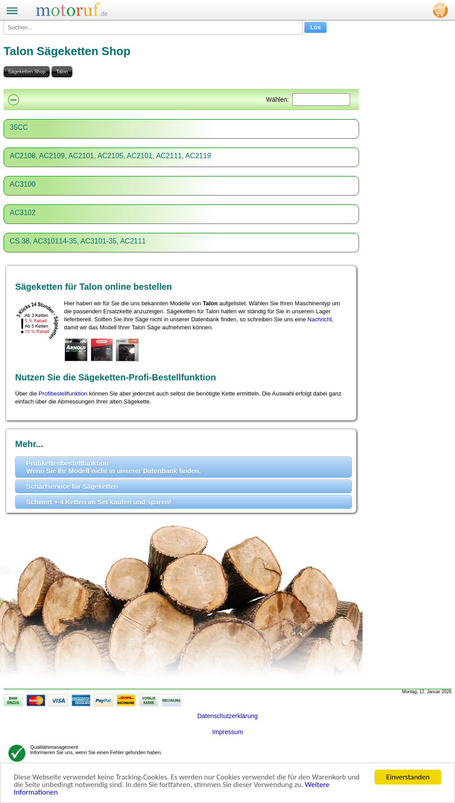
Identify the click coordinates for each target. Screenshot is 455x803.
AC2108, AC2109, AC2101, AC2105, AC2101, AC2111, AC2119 (110, 156)
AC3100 (23, 184)
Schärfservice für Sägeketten (72, 486)
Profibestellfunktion (63, 393)
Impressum (227, 731)
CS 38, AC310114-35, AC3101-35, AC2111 (78, 241)
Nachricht (319, 319)
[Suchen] (321, 99)
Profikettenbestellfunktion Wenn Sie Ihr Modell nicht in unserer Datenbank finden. (113, 467)
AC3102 (23, 212)
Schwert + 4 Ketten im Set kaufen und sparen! (98, 502)
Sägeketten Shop (26, 71)
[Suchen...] (153, 27)
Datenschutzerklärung (227, 715)
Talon (62, 71)
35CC (19, 127)
